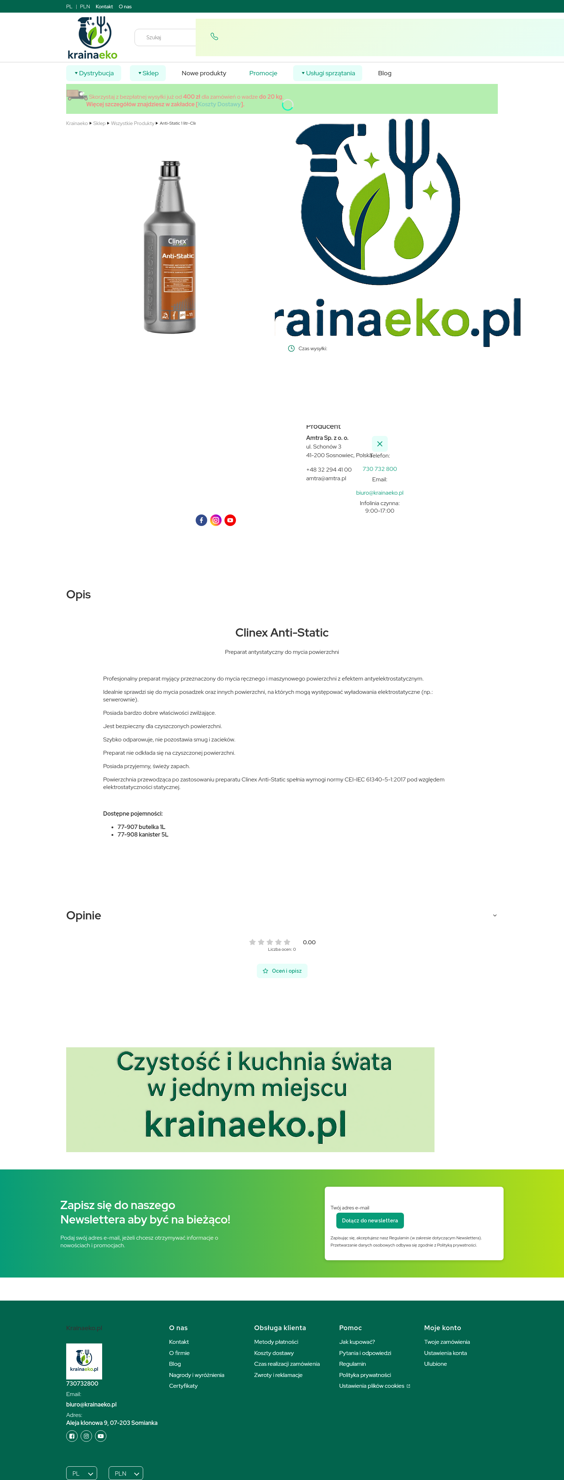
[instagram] (216, 520)
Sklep (100, 123)
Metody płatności (276, 1342)
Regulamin (352, 1364)
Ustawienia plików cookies (372, 1386)
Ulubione (435, 1364)
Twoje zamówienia (447, 1342)
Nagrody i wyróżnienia (196, 1375)
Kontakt (104, 6)
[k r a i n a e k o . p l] (380, 469)
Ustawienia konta (445, 1353)
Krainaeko (77, 123)
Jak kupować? (357, 1342)
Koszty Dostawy (219, 104)
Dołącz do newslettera (370, 1220)
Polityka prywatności (365, 1375)
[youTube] (230, 520)
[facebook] (201, 520)
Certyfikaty (183, 1386)
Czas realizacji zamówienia (287, 1364)
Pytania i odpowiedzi (365, 1353)
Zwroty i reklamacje (278, 1375)
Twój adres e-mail (350, 1207)
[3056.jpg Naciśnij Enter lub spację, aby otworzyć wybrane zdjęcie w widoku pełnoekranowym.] (171, 238)
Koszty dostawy (274, 1353)
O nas (125, 6)
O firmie (179, 1353)
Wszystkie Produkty (132, 123)
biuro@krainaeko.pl (91, 1404)
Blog (175, 1364)
